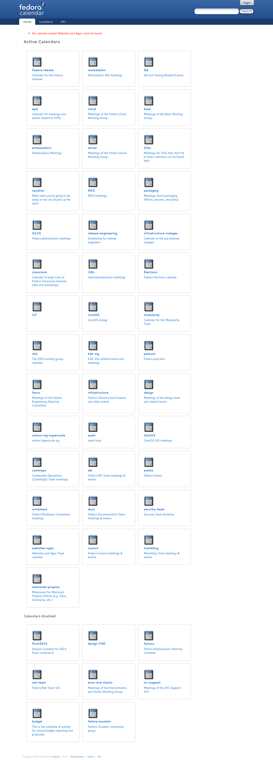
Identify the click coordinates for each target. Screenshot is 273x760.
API (63, 21)
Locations (46, 21)
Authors (90, 756)
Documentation (77, 756)
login (247, 2)
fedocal (56, 756)
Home (27, 21)
